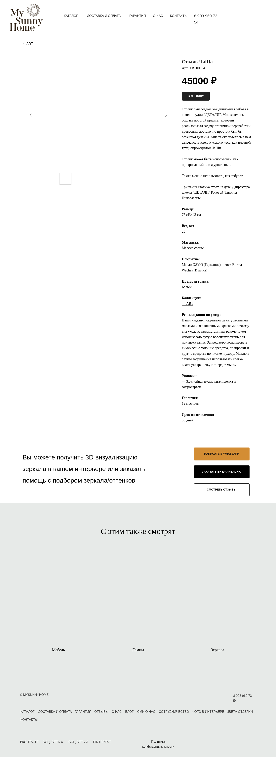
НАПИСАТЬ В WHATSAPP (221, 453)
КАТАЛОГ (71, 16)
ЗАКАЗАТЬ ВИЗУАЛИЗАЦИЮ (221, 471)
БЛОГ (129, 711)
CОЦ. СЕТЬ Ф (53, 742)
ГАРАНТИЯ (137, 16)
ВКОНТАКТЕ (29, 742)
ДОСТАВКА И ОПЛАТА (104, 16)
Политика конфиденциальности (158, 744)
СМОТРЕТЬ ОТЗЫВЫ (221, 489)
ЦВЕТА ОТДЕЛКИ (239, 711)
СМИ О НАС (146, 711)
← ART (28, 43)
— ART (187, 304)
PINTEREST (102, 742)
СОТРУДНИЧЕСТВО (174, 711)
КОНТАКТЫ (178, 16)
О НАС (158, 16)
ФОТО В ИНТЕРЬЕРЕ (208, 711)
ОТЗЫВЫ (101, 711)
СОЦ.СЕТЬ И (78, 742)
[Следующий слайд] (166, 115)
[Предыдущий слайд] (31, 115)
